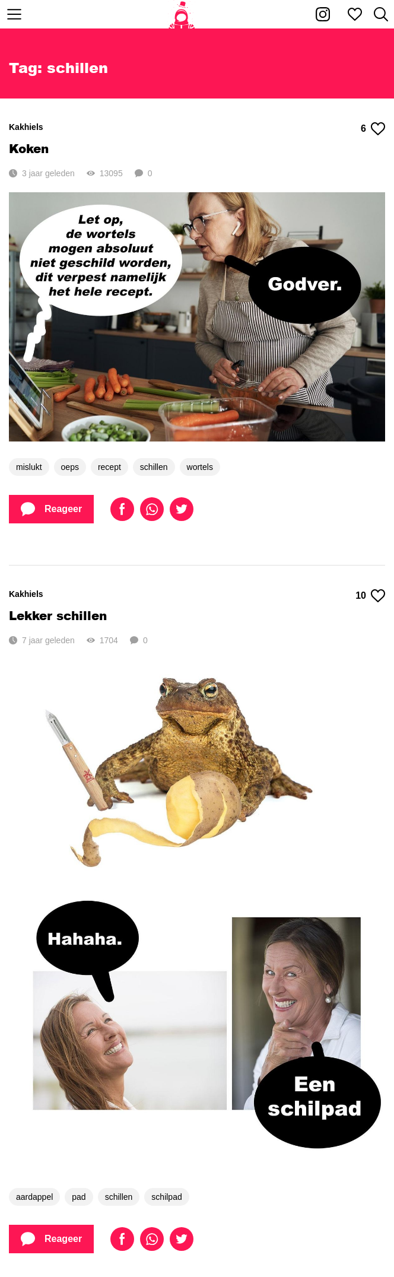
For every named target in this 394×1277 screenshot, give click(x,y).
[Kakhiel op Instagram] (323, 14)
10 (370, 595)
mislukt (29, 467)
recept (109, 467)
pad (78, 1197)
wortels (200, 467)
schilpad (166, 1197)
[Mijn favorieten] (355, 14)
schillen (154, 467)
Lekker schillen (58, 615)
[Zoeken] (381, 14)
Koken (29, 148)
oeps (70, 467)
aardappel (34, 1197)
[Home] (182, 14)
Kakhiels (26, 127)
